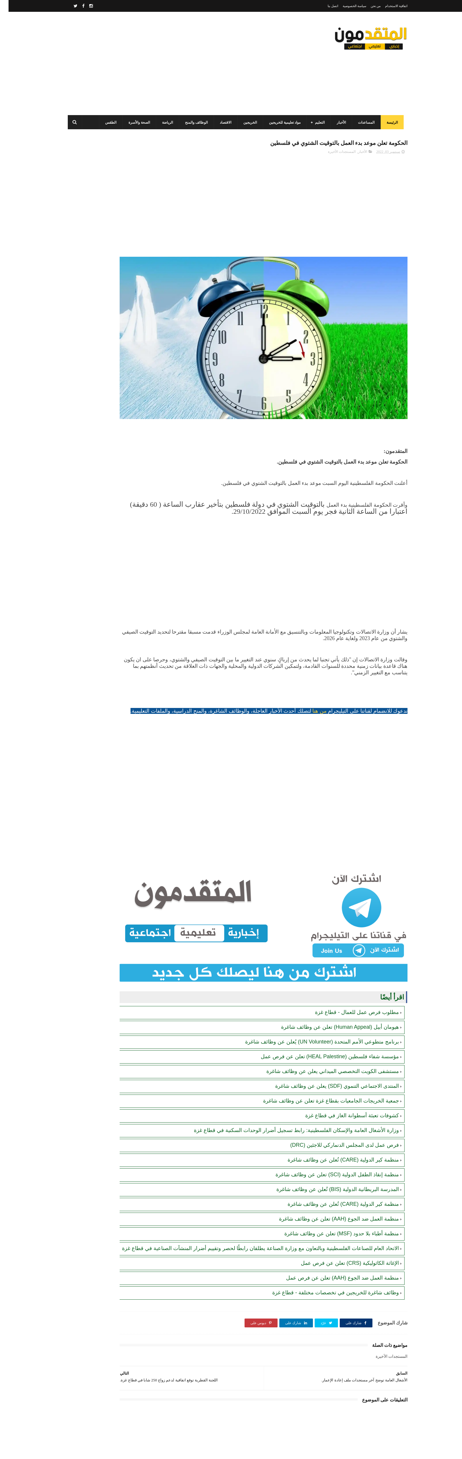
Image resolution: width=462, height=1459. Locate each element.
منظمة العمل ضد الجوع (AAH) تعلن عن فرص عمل (334, 1238)
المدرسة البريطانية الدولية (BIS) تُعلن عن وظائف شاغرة (329, 1142)
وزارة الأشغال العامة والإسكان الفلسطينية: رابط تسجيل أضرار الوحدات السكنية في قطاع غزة (287, 1083)
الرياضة (162, 122)
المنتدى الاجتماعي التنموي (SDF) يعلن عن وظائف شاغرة (328, 1039)
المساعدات (361, 122)
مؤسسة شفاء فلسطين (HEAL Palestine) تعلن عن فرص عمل (321, 1009)
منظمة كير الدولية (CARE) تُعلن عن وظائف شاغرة (334, 1112)
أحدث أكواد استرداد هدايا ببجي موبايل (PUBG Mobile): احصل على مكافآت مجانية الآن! (101, 469)
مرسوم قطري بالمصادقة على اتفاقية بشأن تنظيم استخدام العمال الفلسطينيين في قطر (99, 281)
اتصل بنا (324, 6)
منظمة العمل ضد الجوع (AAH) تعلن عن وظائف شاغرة (330, 1172)
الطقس (106, 122)
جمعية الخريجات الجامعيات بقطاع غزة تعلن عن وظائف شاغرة (322, 1053)
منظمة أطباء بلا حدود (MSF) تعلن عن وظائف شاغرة (333, 1186)
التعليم (315, 122)
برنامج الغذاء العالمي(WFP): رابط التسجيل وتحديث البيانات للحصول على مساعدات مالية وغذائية (100, 227)
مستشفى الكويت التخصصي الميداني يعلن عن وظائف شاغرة (324, 1024)
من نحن (367, 6)
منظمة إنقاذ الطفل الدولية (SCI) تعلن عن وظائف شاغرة (328, 1127)
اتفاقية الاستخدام (388, 6)
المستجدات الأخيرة (333, 154)
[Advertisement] (170, 63)
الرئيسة (387, 122)
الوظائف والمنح (191, 122)
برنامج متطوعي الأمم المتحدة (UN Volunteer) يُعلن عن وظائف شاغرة (313, 994)
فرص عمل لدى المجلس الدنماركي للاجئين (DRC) (336, 1098)
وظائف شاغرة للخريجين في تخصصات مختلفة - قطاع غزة (327, 1252)
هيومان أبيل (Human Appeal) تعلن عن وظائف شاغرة (331, 980)
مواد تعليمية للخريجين (280, 122)
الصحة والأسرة (134, 122)
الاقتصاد (221, 122)
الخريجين (245, 122)
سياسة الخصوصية (346, 6)
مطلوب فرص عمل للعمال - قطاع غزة (348, 965)
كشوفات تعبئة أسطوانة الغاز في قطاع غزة (343, 1068)
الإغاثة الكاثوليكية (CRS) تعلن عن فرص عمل (341, 1223)
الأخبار (336, 122)
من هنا (311, 684)
